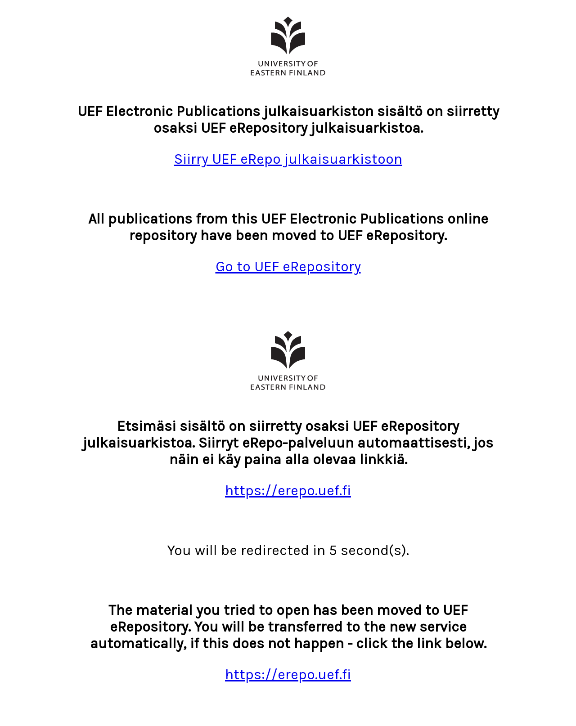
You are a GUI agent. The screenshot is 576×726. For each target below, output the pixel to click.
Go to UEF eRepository (288, 266)
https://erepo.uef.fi (288, 490)
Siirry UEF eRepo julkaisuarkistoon (288, 159)
